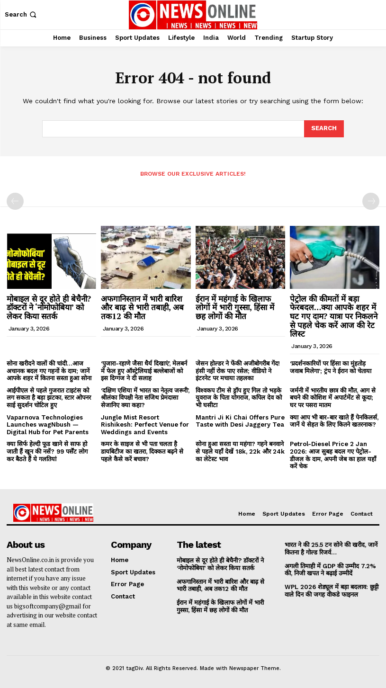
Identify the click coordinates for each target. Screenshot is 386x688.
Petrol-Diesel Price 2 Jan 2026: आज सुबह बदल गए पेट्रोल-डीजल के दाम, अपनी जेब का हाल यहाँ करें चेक (333, 455)
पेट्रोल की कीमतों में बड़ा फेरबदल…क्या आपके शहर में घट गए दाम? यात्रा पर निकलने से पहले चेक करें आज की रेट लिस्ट (333, 316)
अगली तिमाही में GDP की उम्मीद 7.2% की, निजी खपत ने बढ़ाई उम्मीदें (330, 569)
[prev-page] (15, 201)
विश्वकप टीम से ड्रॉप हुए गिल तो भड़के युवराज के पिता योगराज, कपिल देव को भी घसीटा (239, 398)
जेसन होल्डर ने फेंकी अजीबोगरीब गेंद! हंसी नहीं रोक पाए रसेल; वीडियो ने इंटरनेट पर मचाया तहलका (238, 371)
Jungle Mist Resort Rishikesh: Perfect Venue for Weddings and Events (145, 425)
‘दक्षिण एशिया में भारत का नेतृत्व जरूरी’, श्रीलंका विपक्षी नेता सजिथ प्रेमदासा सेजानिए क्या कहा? (145, 398)
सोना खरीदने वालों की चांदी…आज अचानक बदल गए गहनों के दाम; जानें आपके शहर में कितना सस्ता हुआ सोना (49, 371)
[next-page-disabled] (370, 201)
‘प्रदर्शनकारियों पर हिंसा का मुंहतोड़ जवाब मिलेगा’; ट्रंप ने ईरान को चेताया (330, 367)
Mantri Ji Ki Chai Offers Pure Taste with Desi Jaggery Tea (240, 421)
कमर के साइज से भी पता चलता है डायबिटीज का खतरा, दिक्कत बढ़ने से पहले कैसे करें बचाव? (142, 451)
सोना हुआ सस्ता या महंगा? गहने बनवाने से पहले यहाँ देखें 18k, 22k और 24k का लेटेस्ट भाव (240, 451)
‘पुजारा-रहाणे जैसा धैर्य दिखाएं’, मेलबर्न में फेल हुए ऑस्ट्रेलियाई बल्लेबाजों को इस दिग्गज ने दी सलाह (144, 371)
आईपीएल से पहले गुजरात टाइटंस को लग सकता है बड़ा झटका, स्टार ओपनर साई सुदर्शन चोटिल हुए (49, 398)
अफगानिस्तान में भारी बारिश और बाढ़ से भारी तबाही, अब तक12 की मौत (142, 307)
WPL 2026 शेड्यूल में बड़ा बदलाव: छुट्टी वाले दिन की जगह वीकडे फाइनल (331, 590)
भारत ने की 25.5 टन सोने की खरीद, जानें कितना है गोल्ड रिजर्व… (331, 548)
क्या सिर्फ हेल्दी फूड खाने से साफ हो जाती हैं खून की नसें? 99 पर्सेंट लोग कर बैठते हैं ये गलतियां (47, 451)
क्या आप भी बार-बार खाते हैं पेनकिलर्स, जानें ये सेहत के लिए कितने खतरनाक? (334, 421)
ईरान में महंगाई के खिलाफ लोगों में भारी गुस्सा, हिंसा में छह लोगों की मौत (235, 307)
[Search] (324, 128)
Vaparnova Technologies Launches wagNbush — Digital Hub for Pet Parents (48, 425)
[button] (21, 14)
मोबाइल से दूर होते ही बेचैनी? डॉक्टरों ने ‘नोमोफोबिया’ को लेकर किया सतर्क (49, 307)
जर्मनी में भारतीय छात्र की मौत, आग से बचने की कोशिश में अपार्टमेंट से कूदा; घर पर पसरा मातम (333, 398)
